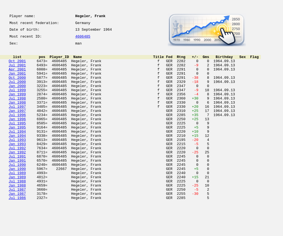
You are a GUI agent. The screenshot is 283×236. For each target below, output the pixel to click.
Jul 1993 (17, 160)
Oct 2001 (17, 65)
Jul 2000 (17, 90)
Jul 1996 (17, 130)
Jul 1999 (17, 100)
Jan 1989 (17, 205)
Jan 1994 (17, 155)
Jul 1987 (17, 219)
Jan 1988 (17, 215)
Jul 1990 (17, 190)
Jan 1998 (17, 115)
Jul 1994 (17, 150)
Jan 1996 (17, 135)
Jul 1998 (17, 110)
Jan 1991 (17, 185)
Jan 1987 (17, 224)
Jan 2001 (17, 80)
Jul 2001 (17, 70)
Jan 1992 (17, 175)
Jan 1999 (17, 105)
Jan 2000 (17, 95)
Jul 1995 (17, 140)
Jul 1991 (17, 180)
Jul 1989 (17, 200)
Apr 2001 (17, 75)
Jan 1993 (17, 165)
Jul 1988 (17, 210)
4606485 (82, 39)
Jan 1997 (17, 125)
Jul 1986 (17, 229)
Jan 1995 (17, 145)
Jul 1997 (17, 120)
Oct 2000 (17, 85)
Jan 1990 (17, 195)
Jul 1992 (17, 170)
